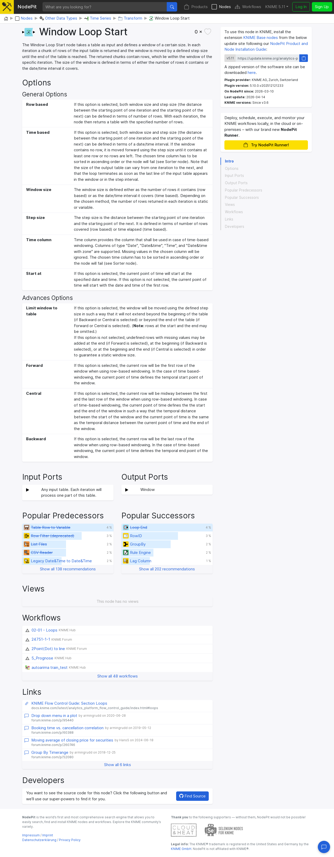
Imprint (47, 835)
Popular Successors (242, 197)
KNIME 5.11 (275, 6)
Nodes (221, 7)
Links (229, 219)
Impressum (31, 835)
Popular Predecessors (243, 190)
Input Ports (234, 175)
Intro (229, 161)
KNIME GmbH (181, 849)
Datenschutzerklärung (39, 840)
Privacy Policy (70, 840)
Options (231, 168)
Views (230, 204)
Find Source (192, 796)
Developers (234, 226)
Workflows (248, 7)
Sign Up (322, 6)
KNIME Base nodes (260, 37)
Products (196, 7)
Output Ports (236, 183)
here (252, 72)
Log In (301, 6)
